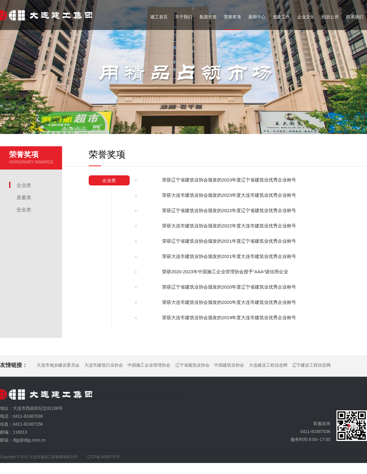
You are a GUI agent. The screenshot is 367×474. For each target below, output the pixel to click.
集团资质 (208, 16)
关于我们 (183, 16)
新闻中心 (256, 16)
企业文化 (305, 16)
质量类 (24, 197)
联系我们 (354, 16)
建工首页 (159, 16)
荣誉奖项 (232, 16)
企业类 (24, 185)
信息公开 (330, 16)
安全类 (24, 209)
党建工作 (281, 16)
